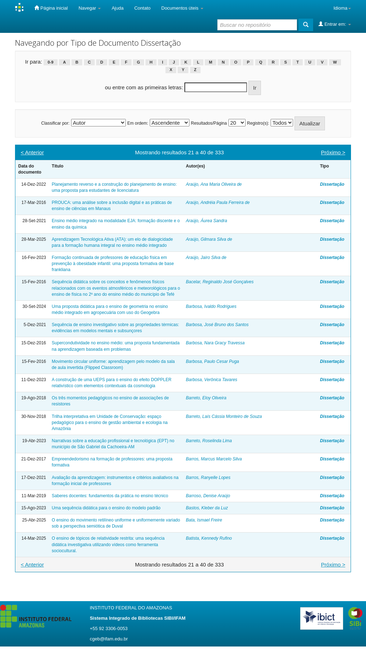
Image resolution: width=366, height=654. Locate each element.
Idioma (342, 8)
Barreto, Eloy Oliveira (206, 397)
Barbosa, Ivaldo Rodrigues (211, 306)
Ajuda (117, 8)
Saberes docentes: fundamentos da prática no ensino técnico (110, 495)
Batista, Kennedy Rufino (209, 538)
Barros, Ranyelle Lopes (208, 477)
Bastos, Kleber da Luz (207, 507)
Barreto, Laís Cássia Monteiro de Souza (224, 416)
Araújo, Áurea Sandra (206, 220)
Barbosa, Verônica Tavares (211, 379)
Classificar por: (55, 123)
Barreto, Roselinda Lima (209, 440)
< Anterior (32, 152)
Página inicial (51, 8)
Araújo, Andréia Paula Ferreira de (217, 202)
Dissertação (332, 184)
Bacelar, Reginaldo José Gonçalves (219, 281)
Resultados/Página (209, 123)
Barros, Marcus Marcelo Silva (214, 458)
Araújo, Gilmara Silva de (209, 239)
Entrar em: (334, 24)
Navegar (90, 8)
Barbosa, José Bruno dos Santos (217, 324)
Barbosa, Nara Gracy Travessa (215, 342)
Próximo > (333, 152)
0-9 (50, 62)
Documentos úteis (182, 8)
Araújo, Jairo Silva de (206, 257)
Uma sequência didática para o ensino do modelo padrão (106, 507)
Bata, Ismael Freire (204, 520)
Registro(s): (258, 123)
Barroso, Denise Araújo (208, 495)
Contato (142, 8)
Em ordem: (137, 123)
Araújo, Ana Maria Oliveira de (214, 184)
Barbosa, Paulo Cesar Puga (212, 361)
